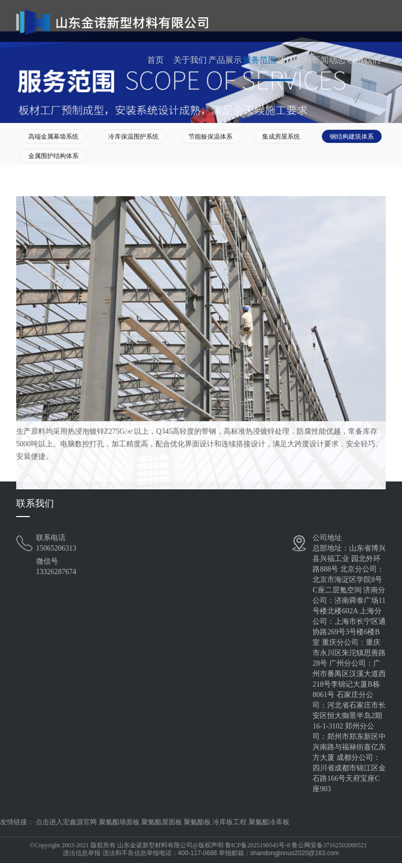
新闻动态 (328, 59)
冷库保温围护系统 (133, 136)
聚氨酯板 (197, 822)
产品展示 (225, 59)
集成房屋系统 (281, 136)
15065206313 (56, 548)
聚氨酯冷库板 (269, 822)
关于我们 (190, 59)
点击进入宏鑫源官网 (66, 822)
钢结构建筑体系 (352, 136)
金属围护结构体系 (53, 156)
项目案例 (294, 59)
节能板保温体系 (210, 136)
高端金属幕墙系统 (53, 136)
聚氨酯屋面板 (161, 822)
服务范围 (259, 59)
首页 (155, 59)
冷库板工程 (230, 822)
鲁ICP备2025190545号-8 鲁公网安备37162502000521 (296, 845)
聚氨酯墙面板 (119, 822)
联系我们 (364, 59)
